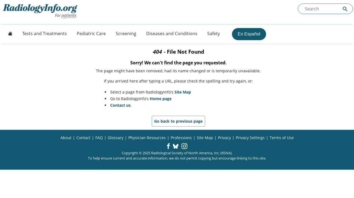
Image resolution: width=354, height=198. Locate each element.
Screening (126, 34)
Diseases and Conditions (171, 34)
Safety (213, 34)
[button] (168, 146)
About (65, 137)
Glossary (115, 137)
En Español (249, 34)
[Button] (8, 34)
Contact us (120, 105)
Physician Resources (147, 137)
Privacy (224, 137)
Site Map (183, 92)
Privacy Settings (250, 137)
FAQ (99, 137)
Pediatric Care (91, 34)
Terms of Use (282, 137)
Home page (161, 98)
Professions (181, 137)
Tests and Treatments (44, 34)
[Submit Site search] (345, 9)
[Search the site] (325, 9)
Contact (83, 137)
